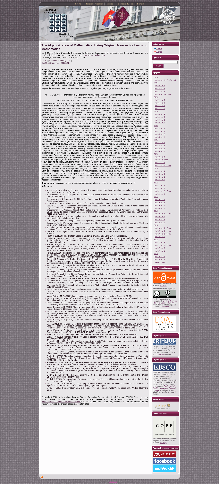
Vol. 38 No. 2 (160, 92)
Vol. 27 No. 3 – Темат (163, 245)
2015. (156, 225)
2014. (156, 240)
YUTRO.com (113, 482)
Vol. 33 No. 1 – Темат (163, 166)
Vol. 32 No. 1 (160, 180)
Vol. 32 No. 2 (160, 177)
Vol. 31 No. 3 (160, 188)
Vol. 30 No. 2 (160, 205)
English (158, 52)
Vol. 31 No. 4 (160, 185)
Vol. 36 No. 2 (160, 120)
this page (163, 286)
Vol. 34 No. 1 (160, 151)
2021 (156, 140)
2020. (156, 154)
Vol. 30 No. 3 (160, 203)
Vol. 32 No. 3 (160, 174)
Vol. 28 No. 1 (160, 237)
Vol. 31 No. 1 (160, 194)
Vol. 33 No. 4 (160, 157)
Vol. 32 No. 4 (160, 171)
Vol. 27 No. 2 (160, 248)
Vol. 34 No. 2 (160, 149)
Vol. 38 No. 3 (160, 89)
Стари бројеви (159, 262)
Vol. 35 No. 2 (160, 134)
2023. (156, 111)
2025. (156, 83)
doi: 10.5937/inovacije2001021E (56, 63)
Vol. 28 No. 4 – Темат (163, 228)
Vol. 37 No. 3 (160, 103)
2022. (156, 126)
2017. (156, 197)
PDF (44, 61)
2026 (156, 77)
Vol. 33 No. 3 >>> (161, 160)
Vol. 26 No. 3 (160, 259)
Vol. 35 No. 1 (160, 137)
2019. (156, 168)
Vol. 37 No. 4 (160, 100)
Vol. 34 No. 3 (160, 146)
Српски (158, 49)
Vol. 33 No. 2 (160, 163)
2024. (156, 97)
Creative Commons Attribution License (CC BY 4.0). (165, 302)
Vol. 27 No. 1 (160, 251)
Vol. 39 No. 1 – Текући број (165, 80)
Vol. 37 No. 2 (160, 106)
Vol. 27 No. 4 (160, 242)
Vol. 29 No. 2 (160, 220)
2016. (156, 211)
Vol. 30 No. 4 (160, 200)
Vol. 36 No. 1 (160, 123)
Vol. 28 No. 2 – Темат (163, 234)
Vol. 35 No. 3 (160, 131)
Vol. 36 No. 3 (160, 117)
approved (160, 354)
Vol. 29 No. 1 (160, 223)
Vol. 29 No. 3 (160, 217)
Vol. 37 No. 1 (160, 109)
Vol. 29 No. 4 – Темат (163, 214)
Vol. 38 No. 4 (160, 86)
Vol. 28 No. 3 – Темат (163, 231)
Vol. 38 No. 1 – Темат (163, 94)
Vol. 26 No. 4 (160, 257)
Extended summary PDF (60, 61)
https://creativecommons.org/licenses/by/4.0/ (61, 402)
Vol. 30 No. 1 (160, 208)
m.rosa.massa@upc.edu (94, 55)
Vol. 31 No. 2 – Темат (163, 191)
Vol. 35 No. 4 (160, 128)
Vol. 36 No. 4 (160, 114)
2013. (156, 254)
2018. (156, 183)
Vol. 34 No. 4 (160, 143)
